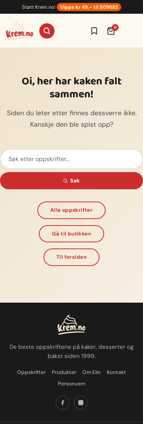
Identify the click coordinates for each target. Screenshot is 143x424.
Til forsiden (71, 257)
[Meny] (129, 31)
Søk (71, 180)
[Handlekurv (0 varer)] (111, 31)
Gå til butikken (71, 234)
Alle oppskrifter (71, 210)
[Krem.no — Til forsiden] (19, 30)
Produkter (64, 372)
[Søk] (47, 31)
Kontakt (116, 372)
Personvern (71, 383)
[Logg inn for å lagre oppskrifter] (94, 31)
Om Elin (91, 372)
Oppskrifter (31, 372)
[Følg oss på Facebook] (62, 402)
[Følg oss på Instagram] (81, 402)
